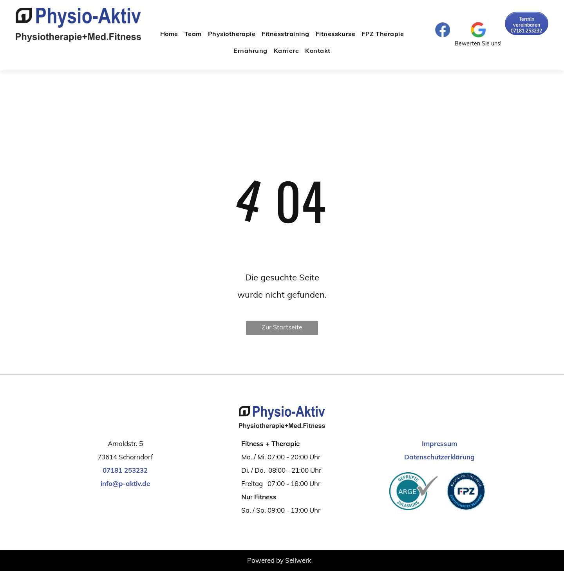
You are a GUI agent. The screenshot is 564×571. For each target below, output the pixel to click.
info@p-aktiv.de (125, 483)
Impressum (439, 443)
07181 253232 (125, 470)
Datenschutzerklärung (439, 457)
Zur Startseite (282, 327)
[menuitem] (169, 33)
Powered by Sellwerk (279, 560)
